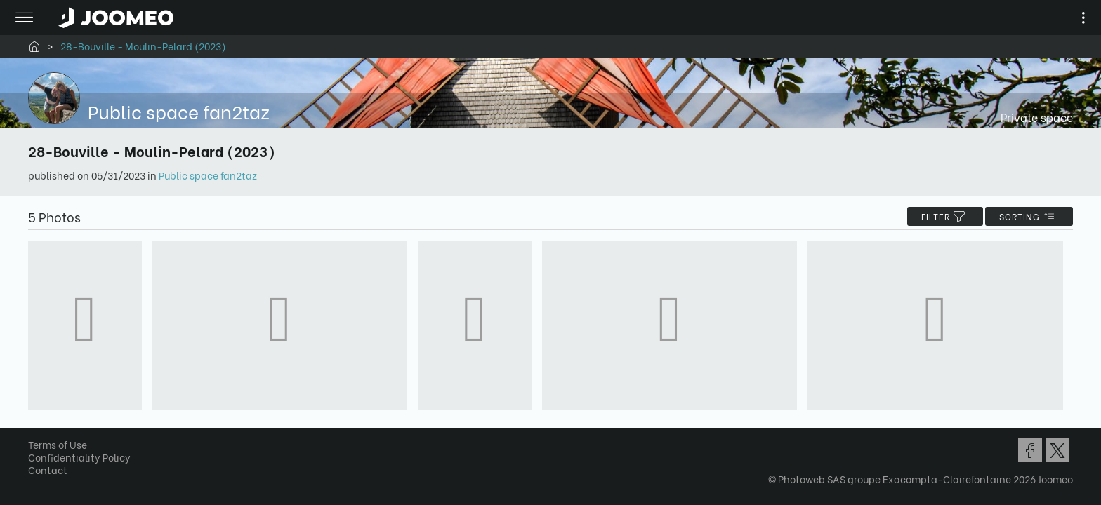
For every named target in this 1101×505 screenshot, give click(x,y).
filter (940, 216)
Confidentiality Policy (84, 460)
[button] (37, 432)
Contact (52, 473)
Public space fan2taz (213, 175)
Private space (1032, 117)
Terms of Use (62, 447)
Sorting (1024, 216)
